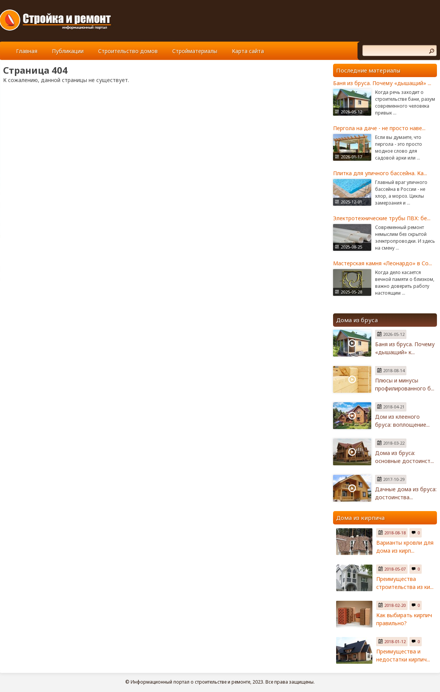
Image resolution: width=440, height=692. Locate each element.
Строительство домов (128, 51)
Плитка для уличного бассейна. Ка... (380, 173)
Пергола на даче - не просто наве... (379, 128)
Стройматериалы (194, 51)
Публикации (68, 51)
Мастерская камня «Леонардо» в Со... (382, 263)
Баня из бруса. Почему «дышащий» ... (382, 83)
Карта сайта (248, 51)
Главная (26, 51)
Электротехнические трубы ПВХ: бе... (381, 218)
